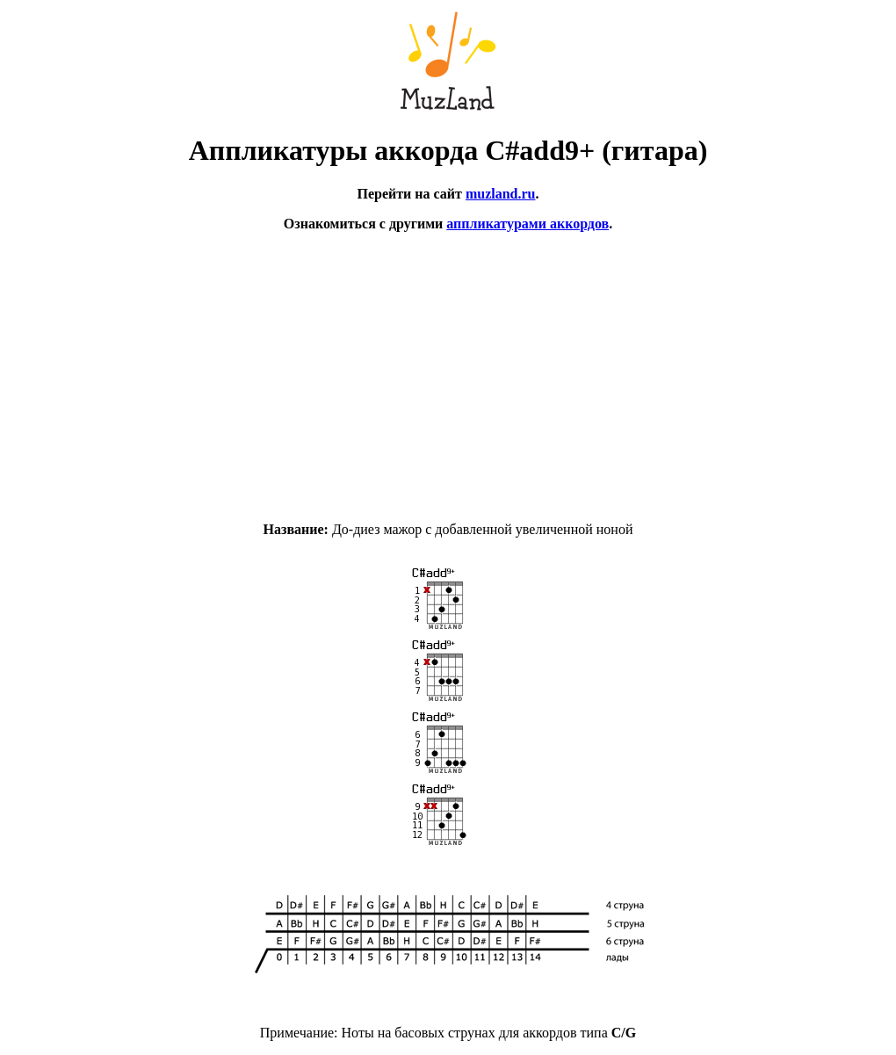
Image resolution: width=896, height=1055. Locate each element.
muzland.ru (501, 193)
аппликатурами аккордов (527, 223)
